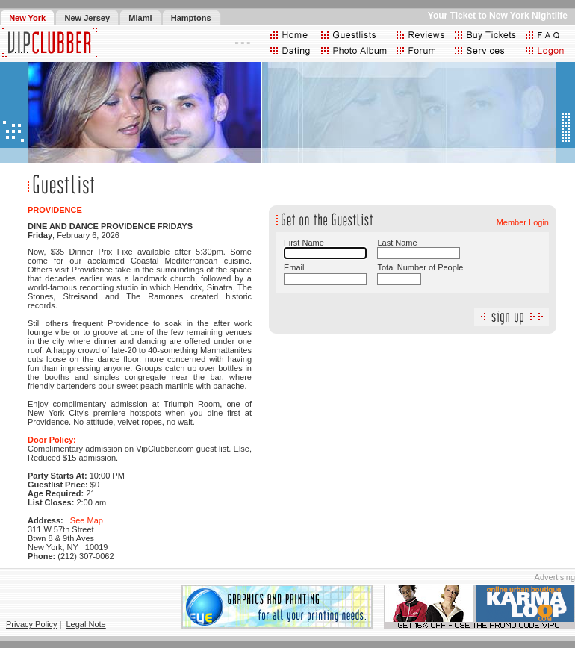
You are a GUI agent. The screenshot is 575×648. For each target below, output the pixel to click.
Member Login (523, 222)
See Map (86, 520)
